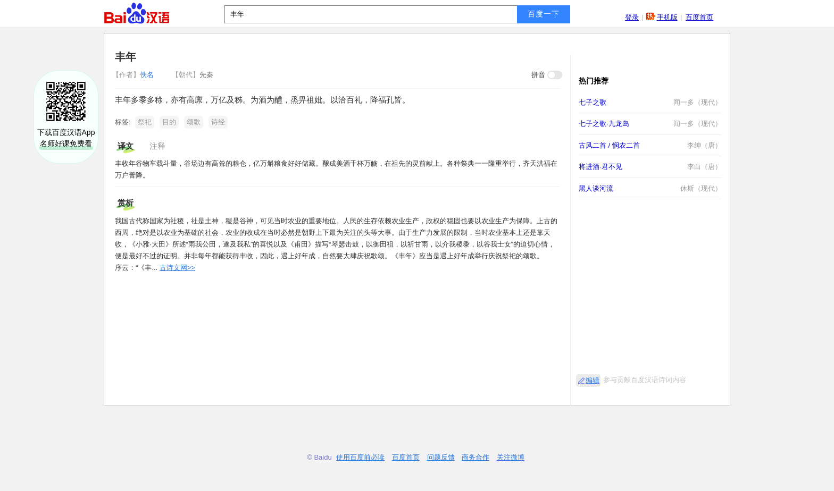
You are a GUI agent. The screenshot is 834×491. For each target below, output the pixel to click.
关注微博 (510, 457)
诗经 (218, 122)
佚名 (134, 75)
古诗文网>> (177, 268)
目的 (169, 122)
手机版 (667, 17)
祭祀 (145, 122)
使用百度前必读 (360, 457)
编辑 (592, 380)
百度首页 (699, 17)
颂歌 (194, 122)
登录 (632, 17)
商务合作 (475, 457)
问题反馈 (441, 457)
